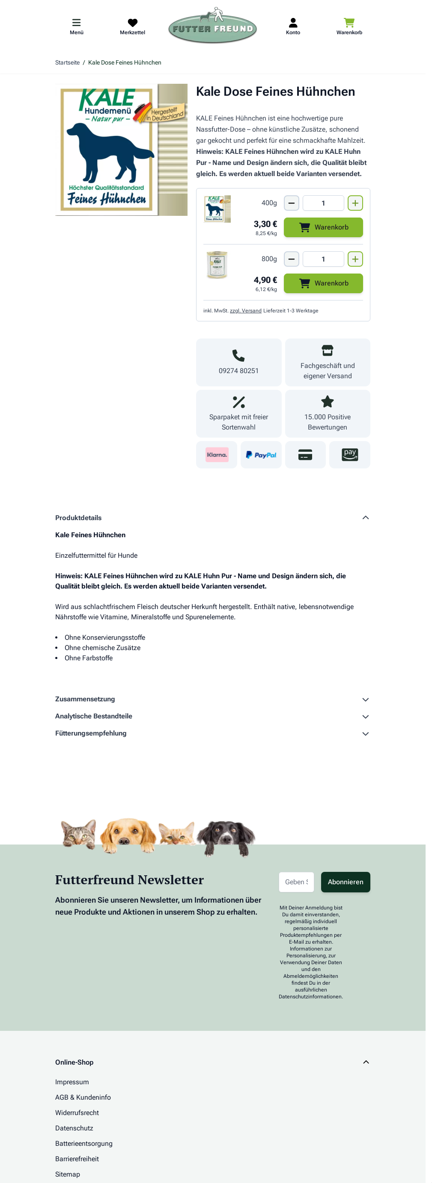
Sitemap (67, 1174)
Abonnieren (345, 882)
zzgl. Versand (246, 311)
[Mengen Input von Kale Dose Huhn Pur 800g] (323, 259)
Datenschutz (74, 1128)
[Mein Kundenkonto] (293, 26)
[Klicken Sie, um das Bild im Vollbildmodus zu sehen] (121, 150)
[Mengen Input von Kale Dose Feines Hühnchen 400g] (323, 203)
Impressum (72, 1082)
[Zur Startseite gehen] (212, 26)
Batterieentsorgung (84, 1143)
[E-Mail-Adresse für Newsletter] (296, 882)
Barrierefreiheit (77, 1159)
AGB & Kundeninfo (83, 1097)
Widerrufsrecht (77, 1113)
